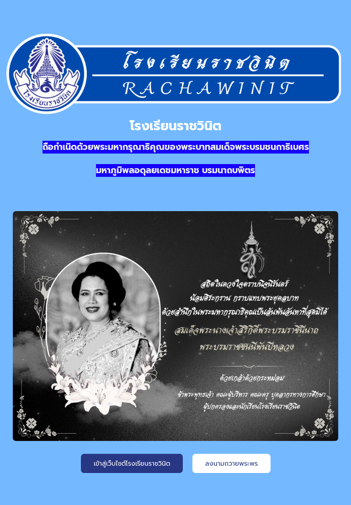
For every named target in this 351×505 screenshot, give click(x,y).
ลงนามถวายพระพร (231, 463)
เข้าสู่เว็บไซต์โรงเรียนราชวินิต (132, 463)
